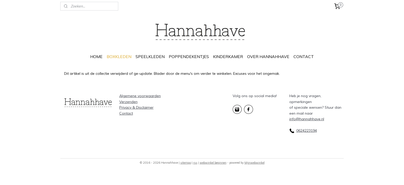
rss (195, 162)
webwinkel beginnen (213, 162)
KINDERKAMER (228, 56)
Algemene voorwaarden (140, 96)
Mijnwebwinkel (255, 162)
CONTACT (303, 56)
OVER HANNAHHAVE (268, 56)
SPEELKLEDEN (150, 56)
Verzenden (128, 101)
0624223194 (306, 130)
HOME (96, 56)
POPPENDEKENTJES (189, 56)
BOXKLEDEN (119, 56)
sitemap (185, 162)
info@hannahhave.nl (306, 119)
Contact (126, 113)
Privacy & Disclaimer (136, 107)
